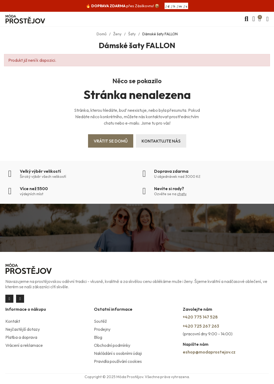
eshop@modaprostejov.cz (209, 352)
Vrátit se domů (111, 141)
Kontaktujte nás (161, 141)
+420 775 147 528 (200, 317)
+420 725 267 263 (201, 326)
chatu (182, 193)
